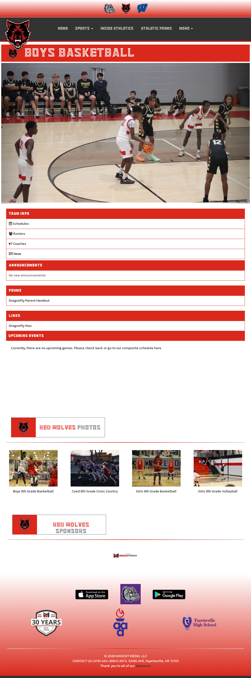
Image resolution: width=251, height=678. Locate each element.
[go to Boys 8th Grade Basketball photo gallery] (33, 468)
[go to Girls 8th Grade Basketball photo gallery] (156, 468)
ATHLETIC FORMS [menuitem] (156, 28)
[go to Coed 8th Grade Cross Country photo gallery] (95, 468)
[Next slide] (231, 133)
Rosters (17, 233)
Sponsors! (143, 666)
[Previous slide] (19, 133)
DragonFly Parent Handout (29, 300)
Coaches (17, 243)
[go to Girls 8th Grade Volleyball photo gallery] (218, 468)
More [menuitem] (186, 28)
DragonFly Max (20, 325)
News (15, 253)
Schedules (19, 223)
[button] (84, 28)
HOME (63, 28)
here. (158, 348)
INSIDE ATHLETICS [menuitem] (117, 28)
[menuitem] (109, 8)
